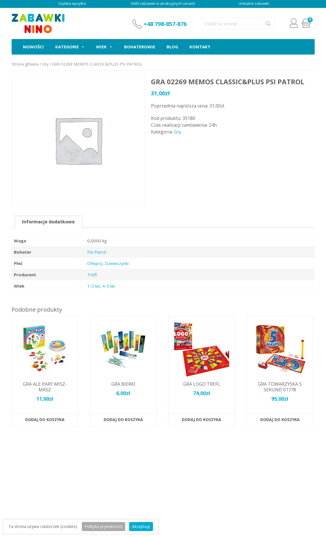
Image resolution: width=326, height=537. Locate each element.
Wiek (104, 46)
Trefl (92, 274)
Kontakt (199, 46)
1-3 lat (93, 286)
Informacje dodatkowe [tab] (48, 222)
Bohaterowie (139, 46)
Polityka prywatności (103, 526)
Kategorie (70, 46)
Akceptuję (141, 526)
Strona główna (25, 64)
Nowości (33, 46)
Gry (45, 64)
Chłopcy (95, 263)
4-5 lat (108, 286)
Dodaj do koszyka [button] (45, 419)
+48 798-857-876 (165, 24)
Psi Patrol (96, 252)
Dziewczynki (117, 263)
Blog (172, 46)
